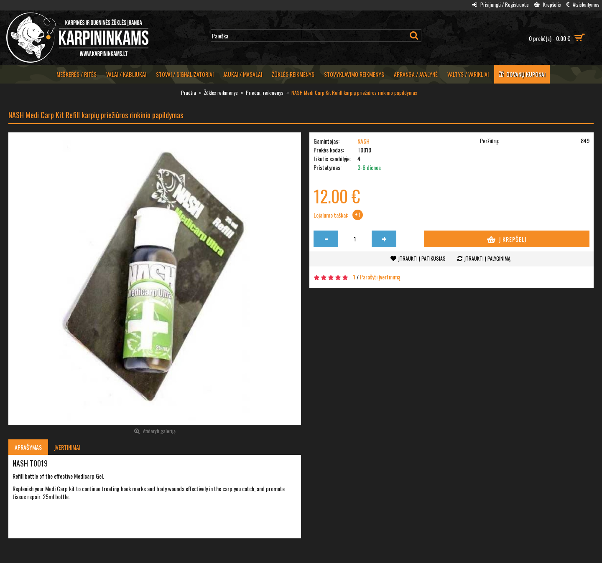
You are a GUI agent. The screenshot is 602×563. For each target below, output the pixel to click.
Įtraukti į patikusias (422, 258)
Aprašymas (28, 447)
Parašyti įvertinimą (380, 276)
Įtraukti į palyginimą (487, 258)
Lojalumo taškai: (331, 215)
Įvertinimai (67, 447)
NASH (363, 141)
